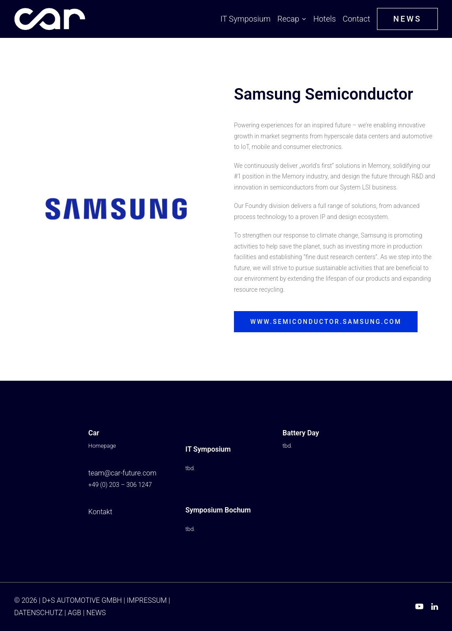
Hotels (324, 18)
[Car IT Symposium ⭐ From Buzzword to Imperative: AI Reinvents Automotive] (49, 19)
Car (93, 433)
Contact (356, 18)
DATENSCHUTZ (38, 613)
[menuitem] (246, 19)
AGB (75, 613)
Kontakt (100, 512)
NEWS (96, 613)
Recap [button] (291, 18)
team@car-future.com (122, 473)
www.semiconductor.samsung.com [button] (325, 321)
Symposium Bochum (218, 510)
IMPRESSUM (147, 600)
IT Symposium (245, 18)
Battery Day (300, 433)
